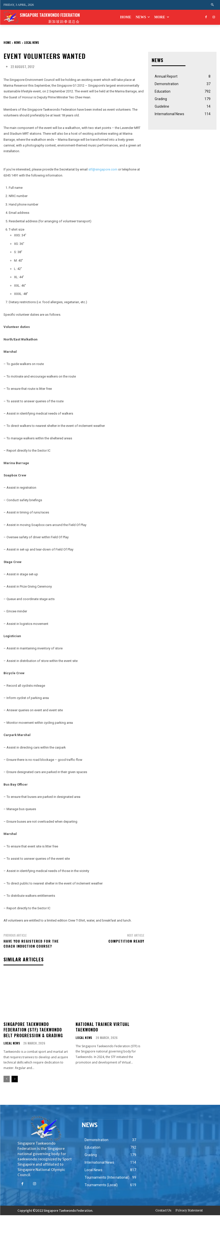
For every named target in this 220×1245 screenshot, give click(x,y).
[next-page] (15, 1079)
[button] (212, 5)
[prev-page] (7, 1079)
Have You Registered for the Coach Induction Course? (31, 943)
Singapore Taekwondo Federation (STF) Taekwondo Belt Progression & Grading (33, 1029)
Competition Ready (126, 941)
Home (7, 42)
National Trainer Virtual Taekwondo (103, 1026)
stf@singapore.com (102, 169)
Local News (31, 42)
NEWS (17, 42)
